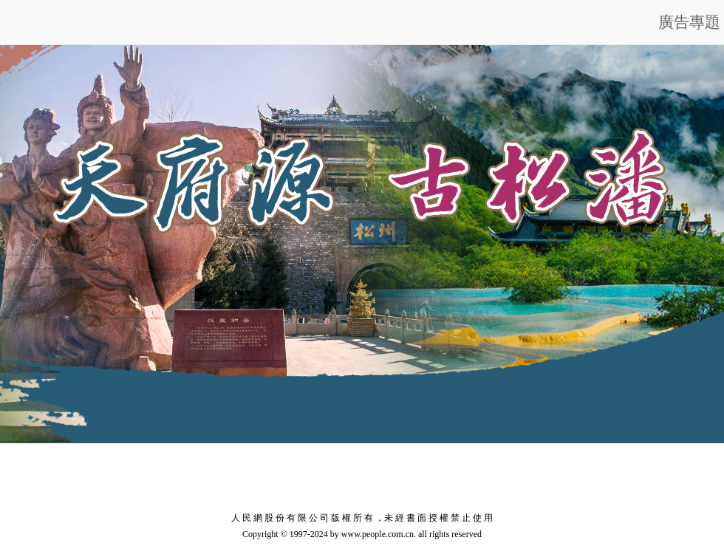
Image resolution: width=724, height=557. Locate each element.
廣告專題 (689, 22)
